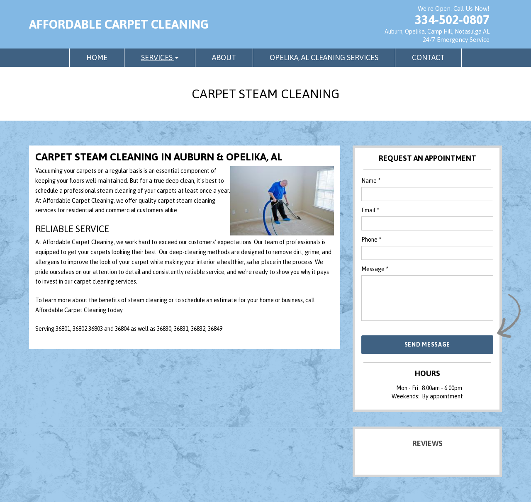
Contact (428, 57)
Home (96, 57)
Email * (370, 210)
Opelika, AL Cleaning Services (324, 57)
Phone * (371, 240)
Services (159, 57)
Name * (370, 181)
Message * (374, 269)
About (224, 57)
